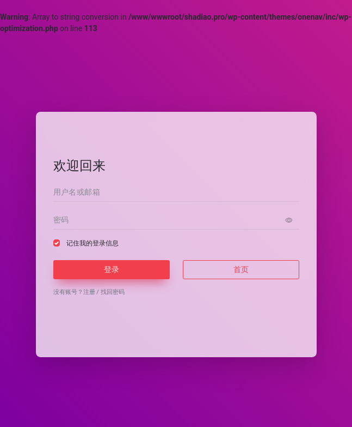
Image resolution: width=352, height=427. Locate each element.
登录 (111, 269)
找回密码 (113, 292)
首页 (241, 269)
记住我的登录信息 (92, 243)
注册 (89, 292)
